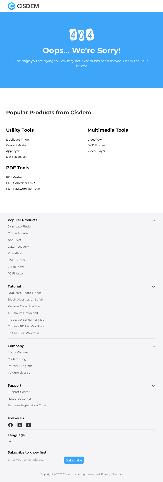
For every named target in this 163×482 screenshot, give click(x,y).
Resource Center (19, 398)
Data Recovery (16, 156)
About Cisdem (18, 352)
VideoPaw (95, 139)
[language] (10, 441)
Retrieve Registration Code (27, 405)
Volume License (19, 372)
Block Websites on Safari (25, 299)
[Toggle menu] (152, 6)
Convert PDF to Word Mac (27, 326)
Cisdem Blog (17, 359)
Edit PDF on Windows (23, 333)
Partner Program (20, 366)
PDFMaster (14, 177)
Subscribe (74, 460)
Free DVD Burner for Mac (26, 319)
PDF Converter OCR (20, 183)
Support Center (19, 392)
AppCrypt (13, 151)
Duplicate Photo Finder (24, 293)
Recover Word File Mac (24, 306)
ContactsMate (16, 145)
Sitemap (117, 474)
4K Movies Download (23, 313)
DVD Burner (96, 145)
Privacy (105, 474)
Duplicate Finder (18, 139)
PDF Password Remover (23, 188)
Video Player (96, 151)
